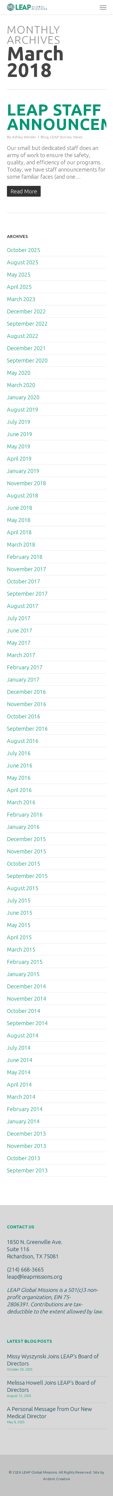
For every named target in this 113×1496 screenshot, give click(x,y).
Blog (45, 137)
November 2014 (26, 999)
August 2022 (22, 336)
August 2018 (22, 495)
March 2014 (21, 1097)
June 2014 (19, 1060)
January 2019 (23, 471)
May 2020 (18, 373)
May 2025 (18, 274)
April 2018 (19, 532)
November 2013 (26, 1146)
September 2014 (27, 1023)
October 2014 (23, 1011)
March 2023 (21, 299)
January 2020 (23, 397)
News (77, 137)
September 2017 (27, 594)
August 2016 (22, 741)
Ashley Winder (24, 137)
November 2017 (26, 569)
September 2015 (27, 876)
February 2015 (24, 962)
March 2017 (21, 655)
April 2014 (19, 1084)
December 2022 (26, 311)
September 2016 (27, 729)
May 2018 (18, 520)
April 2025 (19, 287)
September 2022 (27, 324)
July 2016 (18, 753)
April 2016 (19, 790)
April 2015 (19, 937)
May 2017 (18, 643)
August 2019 (22, 409)
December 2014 (26, 986)
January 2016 (23, 827)
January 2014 (23, 1121)
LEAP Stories (60, 137)
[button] (103, 7)
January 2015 (23, 974)
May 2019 (18, 446)
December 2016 (26, 692)
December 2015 (26, 839)
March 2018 (21, 544)
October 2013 (23, 1158)
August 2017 (22, 606)
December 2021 (26, 348)
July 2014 (18, 1048)
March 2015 (21, 949)
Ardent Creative (56, 1479)
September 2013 (27, 1170)
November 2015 (26, 851)
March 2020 (21, 385)
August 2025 (22, 262)
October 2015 (23, 864)
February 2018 (24, 557)
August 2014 (22, 1035)
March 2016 (21, 802)
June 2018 (19, 508)
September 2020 (27, 360)
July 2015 (18, 900)
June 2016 (19, 765)
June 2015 (19, 913)
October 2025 (23, 250)
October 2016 (23, 716)
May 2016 (18, 778)
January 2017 (23, 679)
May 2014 (18, 1072)
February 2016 (24, 814)
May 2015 (18, 925)
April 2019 (19, 459)
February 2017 (24, 667)
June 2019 (19, 434)
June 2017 (19, 630)
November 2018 (26, 483)
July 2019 (18, 422)
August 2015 (22, 888)
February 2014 (24, 1109)
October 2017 (23, 581)
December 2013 (26, 1134)
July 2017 (18, 618)
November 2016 (26, 704)
